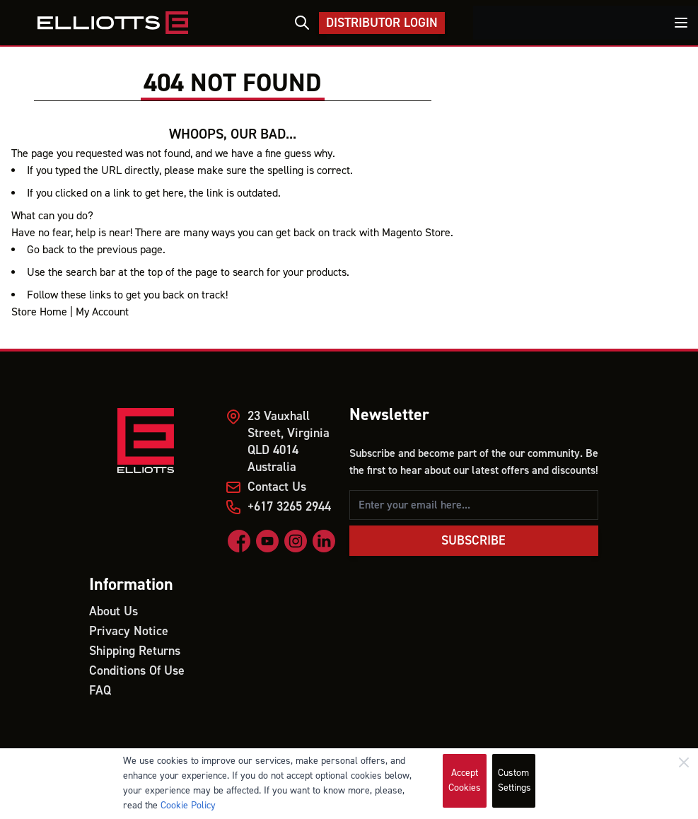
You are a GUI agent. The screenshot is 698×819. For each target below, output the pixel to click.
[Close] (683, 762)
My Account (102, 312)
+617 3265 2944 (289, 507)
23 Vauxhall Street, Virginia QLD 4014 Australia (289, 441)
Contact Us (277, 487)
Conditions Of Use (137, 671)
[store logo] (112, 22)
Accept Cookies (464, 780)
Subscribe (473, 541)
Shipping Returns (134, 651)
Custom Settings (514, 780)
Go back (45, 250)
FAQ (100, 690)
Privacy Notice (128, 631)
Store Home (39, 312)
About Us (113, 611)
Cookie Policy (188, 805)
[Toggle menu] (681, 23)
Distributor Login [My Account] (382, 23)
